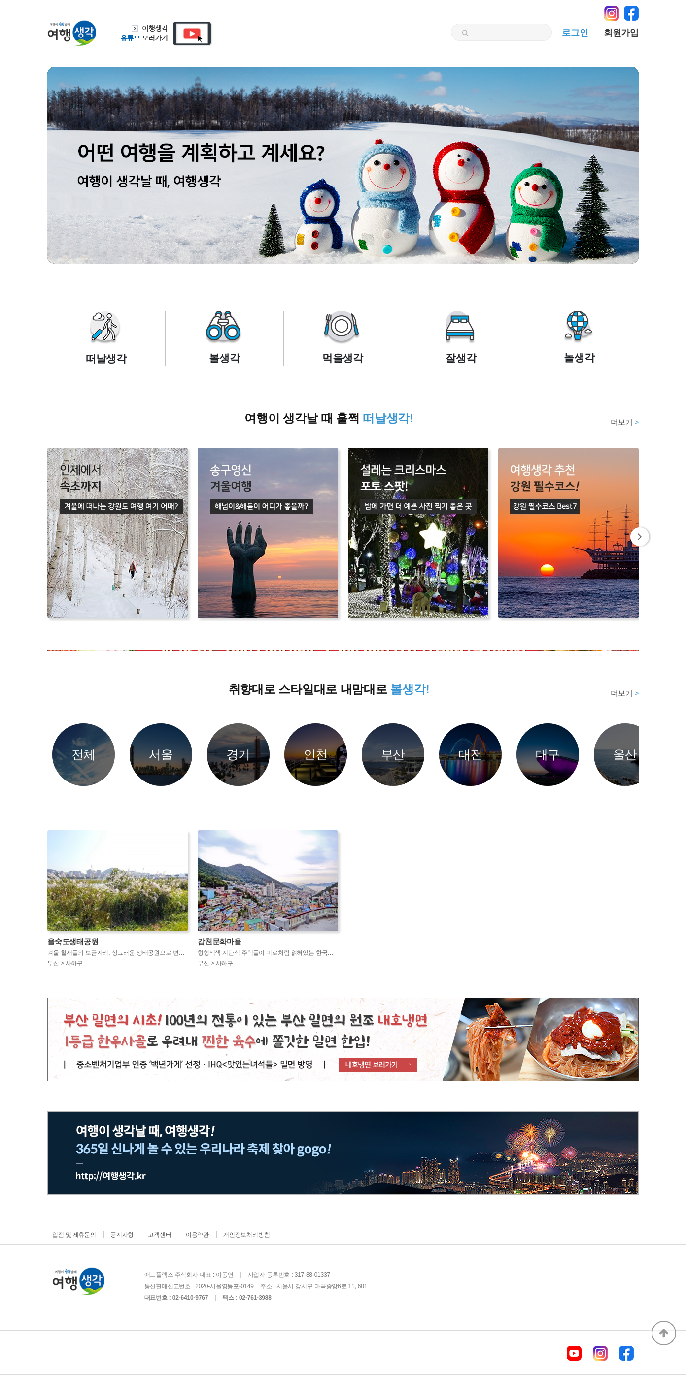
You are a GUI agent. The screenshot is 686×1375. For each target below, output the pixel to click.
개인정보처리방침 (246, 1234)
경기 (238, 754)
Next (640, 536)
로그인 (575, 32)
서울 (161, 754)
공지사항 (122, 1234)
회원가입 (621, 32)
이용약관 (197, 1234)
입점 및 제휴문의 (74, 1234)
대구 (548, 754)
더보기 (625, 422)
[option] (343, 650)
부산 (393, 754)
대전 (470, 754)
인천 (316, 754)
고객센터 (159, 1234)
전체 (83, 754)
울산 (625, 754)
